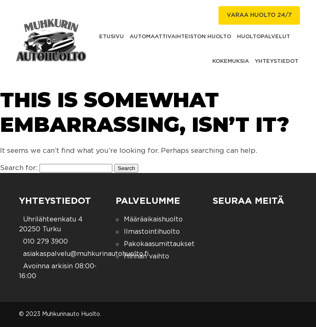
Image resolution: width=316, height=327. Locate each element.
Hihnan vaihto (146, 256)
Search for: (18, 167)
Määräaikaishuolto (153, 219)
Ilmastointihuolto (152, 231)
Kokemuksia (230, 61)
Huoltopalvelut (263, 36)
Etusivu (111, 36)
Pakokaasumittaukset (159, 244)
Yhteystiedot (276, 61)
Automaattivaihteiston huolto (180, 36)
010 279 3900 (45, 241)
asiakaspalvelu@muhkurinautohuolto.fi (86, 254)
